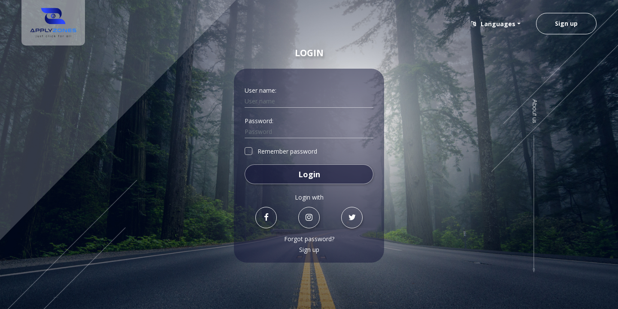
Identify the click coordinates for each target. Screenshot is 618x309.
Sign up (566, 23)
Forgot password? (309, 239)
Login (309, 174)
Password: (259, 121)
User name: (260, 90)
